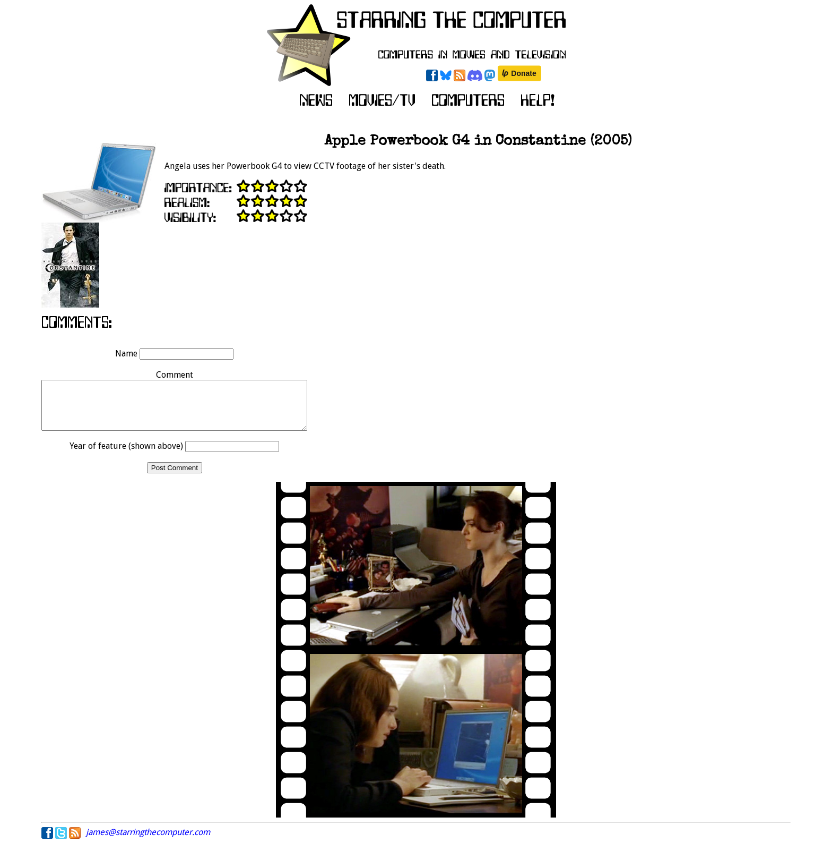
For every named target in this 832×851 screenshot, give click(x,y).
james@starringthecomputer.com (148, 842)
